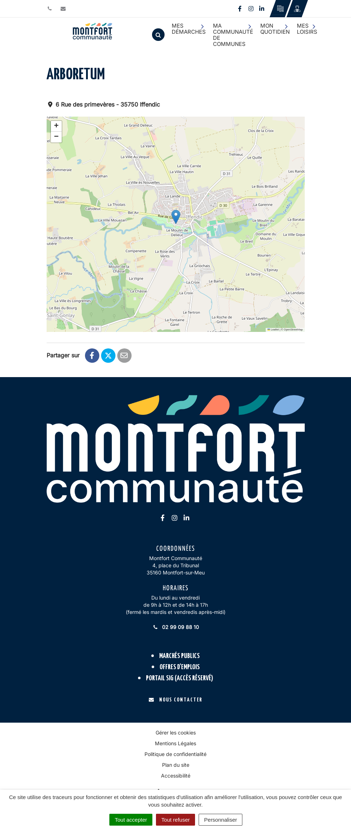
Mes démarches (189, 28)
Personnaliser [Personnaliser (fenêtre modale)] (220, 820)
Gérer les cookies (176, 732)
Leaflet (273, 329)
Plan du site (175, 765)
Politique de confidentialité (175, 754)
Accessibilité (175, 776)
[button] (175, 217)
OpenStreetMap (293, 329)
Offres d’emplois (180, 667)
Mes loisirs (307, 28)
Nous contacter (175, 700)
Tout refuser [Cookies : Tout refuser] (175, 820)
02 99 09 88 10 (175, 627)
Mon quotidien (275, 28)
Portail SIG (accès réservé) (179, 678)
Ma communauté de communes (233, 35)
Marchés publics (179, 656)
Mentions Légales (175, 743)
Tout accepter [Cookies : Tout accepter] (131, 820)
